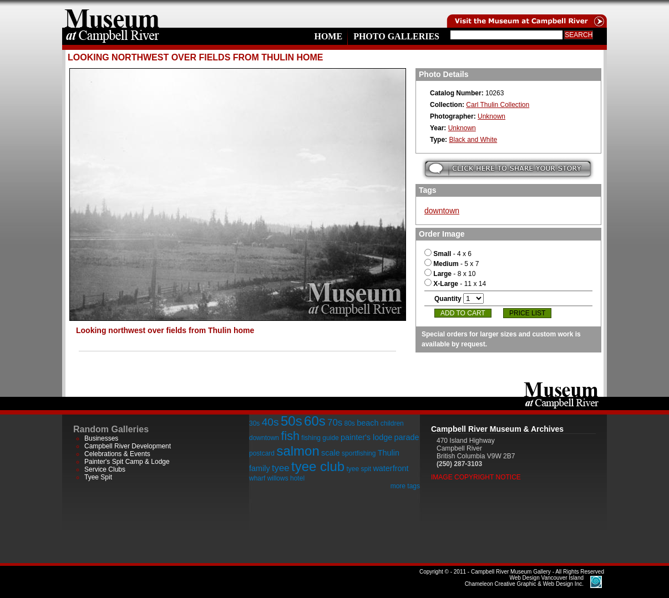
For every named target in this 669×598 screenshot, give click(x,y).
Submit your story (507, 168)
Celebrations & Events (117, 454)
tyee (281, 468)
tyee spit (358, 469)
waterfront (390, 468)
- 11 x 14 (455, 284)
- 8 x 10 (449, 274)
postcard (262, 453)
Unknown (491, 116)
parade (406, 437)
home (112, 14)
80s (349, 423)
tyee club (317, 466)
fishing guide (319, 438)
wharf (257, 478)
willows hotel (286, 478)
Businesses (101, 438)
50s (291, 420)
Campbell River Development (127, 446)
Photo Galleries (396, 36)
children (392, 423)
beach (367, 422)
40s (270, 422)
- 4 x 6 (448, 254)
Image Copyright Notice (476, 477)
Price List (527, 313)
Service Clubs (104, 469)
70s (334, 422)
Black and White (473, 140)
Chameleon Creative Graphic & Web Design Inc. (524, 581)
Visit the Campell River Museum (526, 14)
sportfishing (359, 453)
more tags (405, 486)
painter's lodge (366, 437)
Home (328, 36)
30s (254, 423)
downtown (441, 210)
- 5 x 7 (451, 264)
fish (290, 436)
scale (330, 452)
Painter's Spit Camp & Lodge (127, 462)
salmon (297, 450)
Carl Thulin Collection (497, 105)
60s (315, 420)
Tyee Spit (98, 477)
